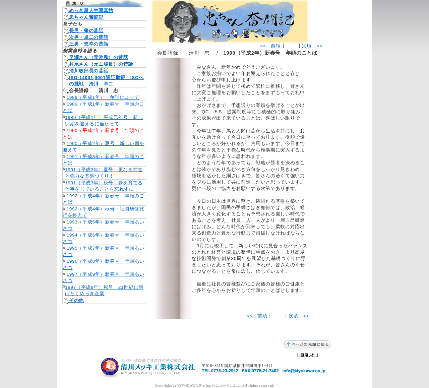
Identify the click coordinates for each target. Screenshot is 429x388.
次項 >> (312, 46)
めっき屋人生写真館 (91, 10)
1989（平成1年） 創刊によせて (103, 97)
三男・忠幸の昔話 (88, 44)
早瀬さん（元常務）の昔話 (98, 57)
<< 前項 (270, 46)
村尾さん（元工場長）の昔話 (101, 64)
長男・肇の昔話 (86, 30)
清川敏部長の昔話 (88, 70)
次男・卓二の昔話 (88, 37)
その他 (76, 300)
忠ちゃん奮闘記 (86, 17)
